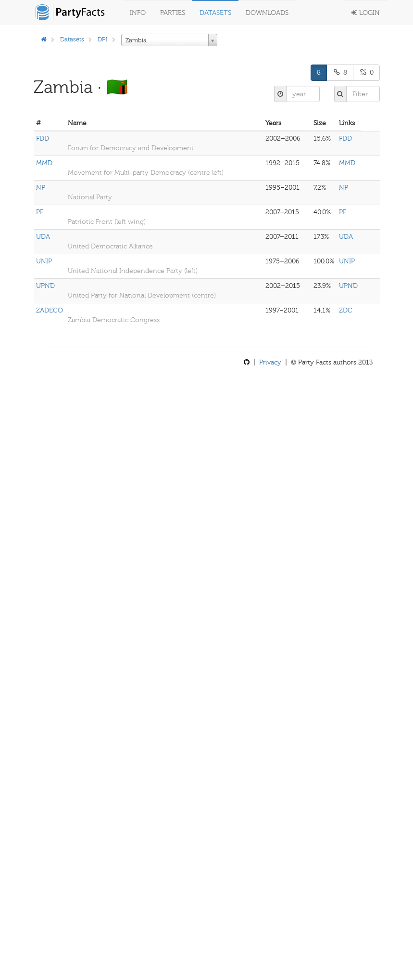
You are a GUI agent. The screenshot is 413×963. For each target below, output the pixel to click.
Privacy (270, 362)
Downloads (267, 13)
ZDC (345, 310)
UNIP (44, 261)
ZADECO (49, 310)
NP (40, 187)
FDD (42, 138)
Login (365, 13)
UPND (45, 286)
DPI (103, 39)
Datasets (215, 13)
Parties (172, 13)
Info (138, 13)
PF (39, 212)
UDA (43, 237)
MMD (44, 163)
